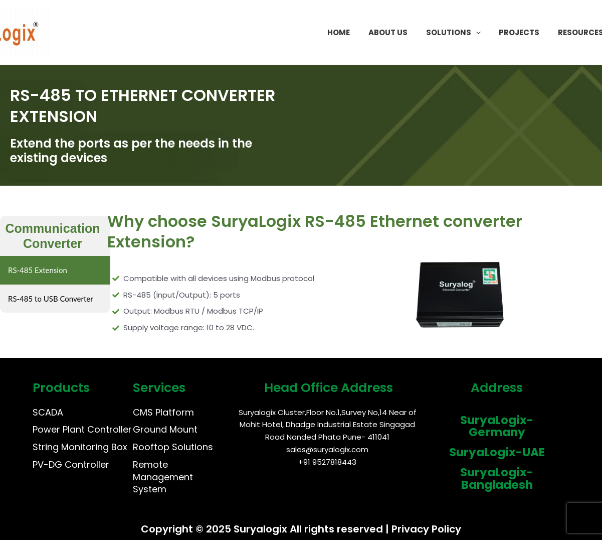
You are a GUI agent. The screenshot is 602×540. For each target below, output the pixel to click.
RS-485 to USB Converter (50, 298)
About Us (403, 32)
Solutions (465, 32)
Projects (527, 32)
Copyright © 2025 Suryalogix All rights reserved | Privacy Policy (301, 529)
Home (357, 32)
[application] (487, 32)
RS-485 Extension (37, 270)
